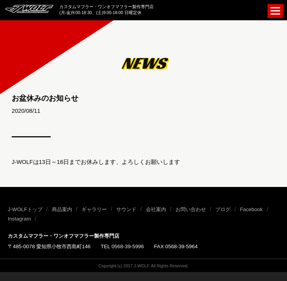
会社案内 (156, 209)
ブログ (222, 209)
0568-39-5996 (128, 246)
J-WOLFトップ (25, 209)
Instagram (19, 219)
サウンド (126, 209)
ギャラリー (94, 209)
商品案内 (62, 209)
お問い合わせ (190, 209)
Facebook (251, 209)
